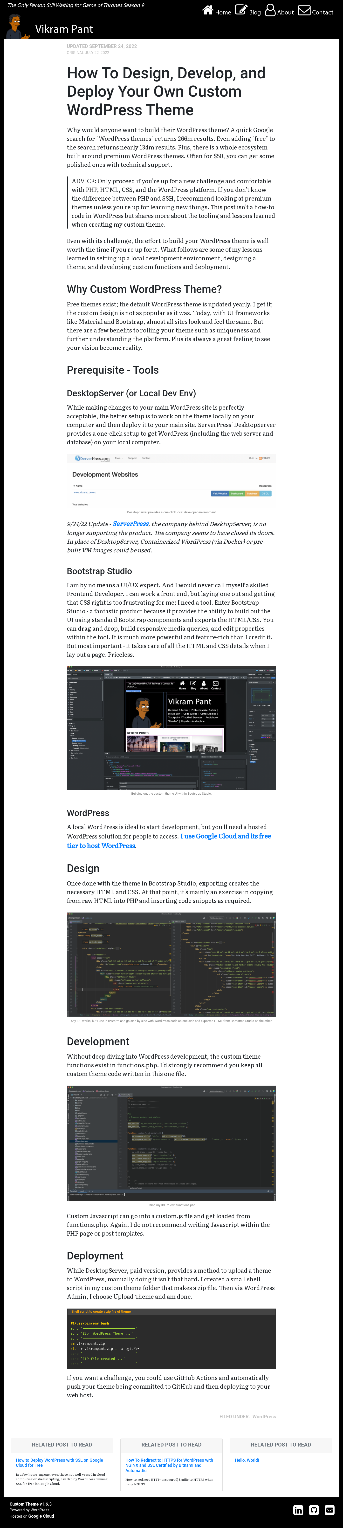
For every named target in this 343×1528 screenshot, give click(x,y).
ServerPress (130, 523)
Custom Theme (24, 1504)
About (279, 10)
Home (216, 10)
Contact (316, 10)
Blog (248, 10)
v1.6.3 (46, 1504)
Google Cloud (41, 1516)
